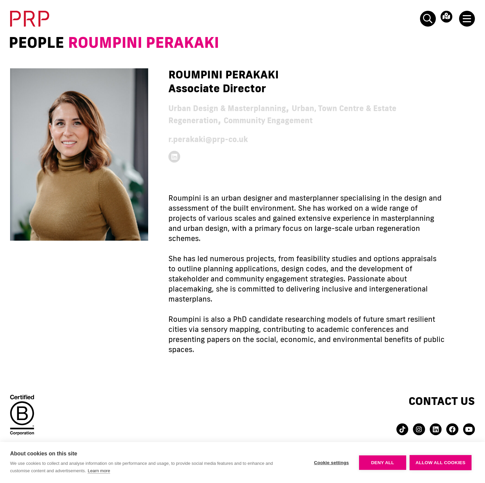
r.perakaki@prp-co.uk (225, 138)
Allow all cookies (440, 462)
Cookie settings (331, 462)
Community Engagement (355, 120)
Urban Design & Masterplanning (251, 107)
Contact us (442, 405)
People (36, 42)
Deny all (382, 462)
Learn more (99, 470)
